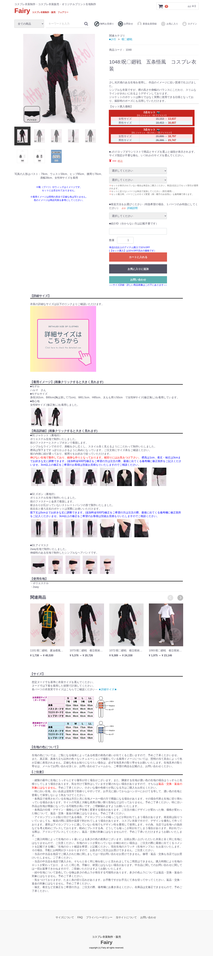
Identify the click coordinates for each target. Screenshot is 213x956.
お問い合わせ (138, 279)
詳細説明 (132, 207)
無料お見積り (104, 23)
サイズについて (65, 917)
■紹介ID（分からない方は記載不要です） (133, 223)
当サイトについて (126, 917)
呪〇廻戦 (127, 39)
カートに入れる (138, 257)
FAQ (80, 917)
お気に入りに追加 (138, 268)
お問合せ (125, 23)
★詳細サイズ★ (107, 689)
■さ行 (112, 39)
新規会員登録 (147, 23)
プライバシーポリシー (99, 917)
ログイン (189, 23)
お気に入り (169, 23)
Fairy (41, 10)
